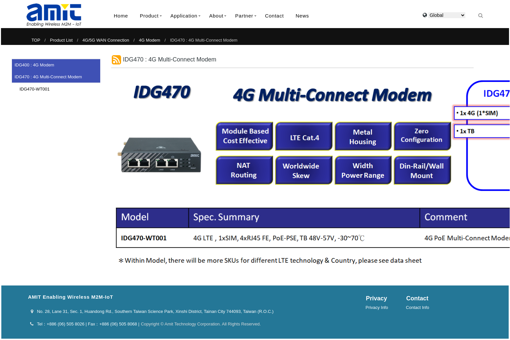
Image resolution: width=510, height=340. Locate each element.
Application (183, 16)
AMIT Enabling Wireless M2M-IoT (53, 15)
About (216, 16)
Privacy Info (376, 307)
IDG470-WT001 (32, 89)
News (302, 16)
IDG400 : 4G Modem (34, 64)
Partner (244, 16)
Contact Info (417, 307)
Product (149, 16)
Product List (61, 40)
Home (121, 16)
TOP (35, 40)
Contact (274, 16)
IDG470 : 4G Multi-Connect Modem (48, 76)
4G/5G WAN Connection (105, 40)
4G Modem (149, 40)
